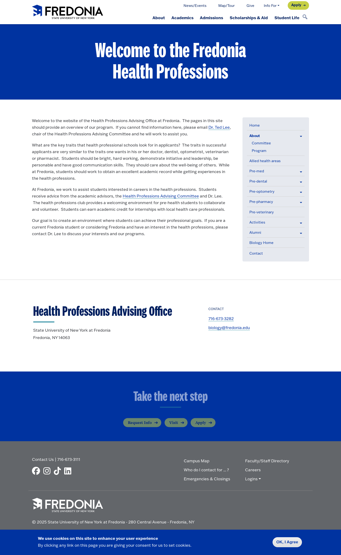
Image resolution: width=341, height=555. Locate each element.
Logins (251, 478)
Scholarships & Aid (249, 17)
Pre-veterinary (261, 212)
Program (259, 150)
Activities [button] (257, 222)
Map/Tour (226, 5)
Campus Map (196, 460)
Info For (270, 5)
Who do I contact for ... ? (206, 469)
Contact (256, 253)
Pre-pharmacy (261, 201)
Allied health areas (265, 161)
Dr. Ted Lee (219, 127)
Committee (261, 143)
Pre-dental (258, 181)
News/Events (195, 5)
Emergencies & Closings (207, 478)
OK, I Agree (287, 542)
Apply (296, 5)
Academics (182, 17)
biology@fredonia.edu (229, 327)
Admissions (211, 17)
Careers (253, 469)
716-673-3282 (221, 318)
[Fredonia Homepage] (67, 12)
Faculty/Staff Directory (267, 460)
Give (250, 5)
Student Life (286, 17)
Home (254, 125)
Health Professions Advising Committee (161, 195)
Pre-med (256, 171)
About (158, 17)
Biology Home (261, 242)
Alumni (255, 232)
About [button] (254, 135)
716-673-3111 (68, 459)
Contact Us (43, 459)
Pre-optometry (261, 191)
